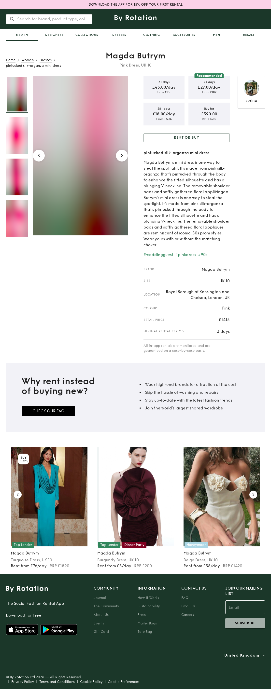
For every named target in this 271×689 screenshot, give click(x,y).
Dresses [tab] (119, 35)
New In (22, 35)
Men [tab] (216, 35)
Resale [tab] (249, 35)
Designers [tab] (54, 35)
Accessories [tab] (184, 35)
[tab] (22, 35)
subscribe (245, 623)
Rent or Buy (187, 138)
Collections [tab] (86, 35)
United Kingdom (241, 655)
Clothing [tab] (151, 35)
